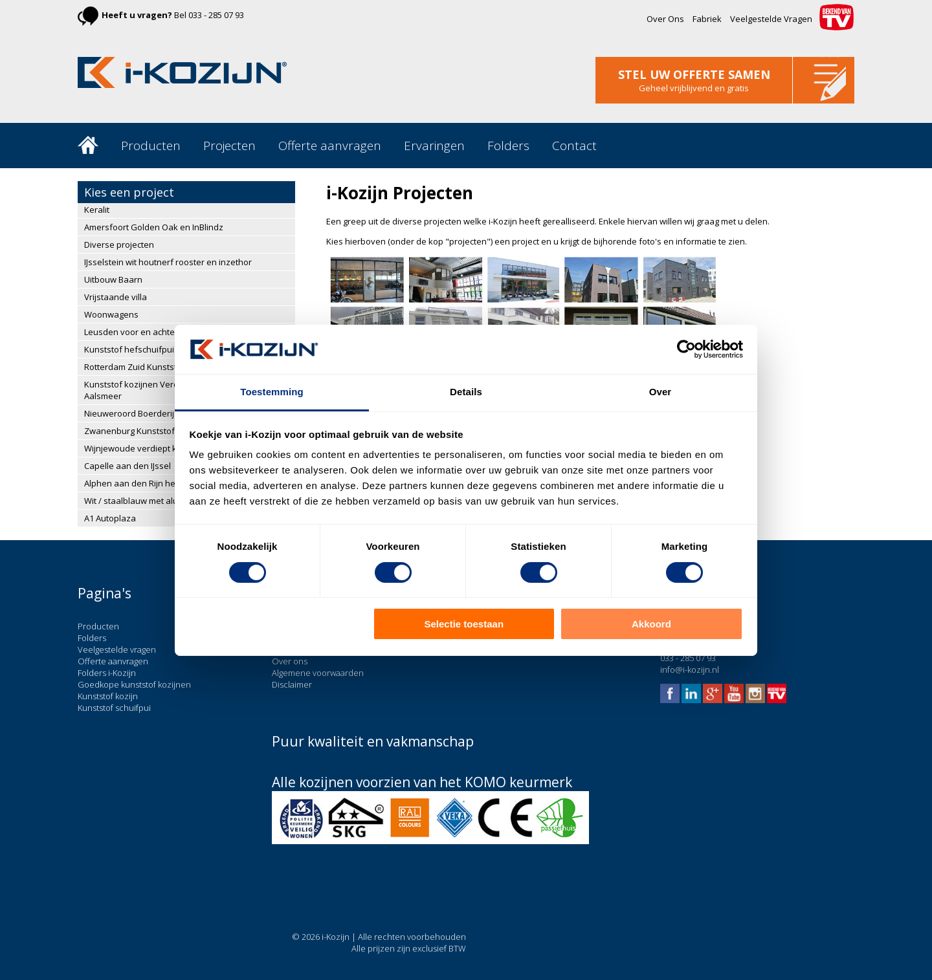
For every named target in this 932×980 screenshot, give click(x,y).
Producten (151, 145)
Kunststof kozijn (108, 696)
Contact (574, 145)
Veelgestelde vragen (117, 649)
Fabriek (707, 19)
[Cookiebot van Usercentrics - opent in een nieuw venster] (686, 349)
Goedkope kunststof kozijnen (134, 684)
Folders (508, 145)
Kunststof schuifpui (114, 707)
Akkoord (651, 623)
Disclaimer (292, 684)
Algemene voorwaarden (318, 673)
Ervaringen (434, 145)
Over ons (289, 661)
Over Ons (665, 19)
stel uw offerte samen (694, 74)
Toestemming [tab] (272, 391)
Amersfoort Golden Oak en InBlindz (153, 227)
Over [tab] (660, 391)
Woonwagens (111, 314)
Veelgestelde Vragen (771, 19)
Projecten (229, 145)
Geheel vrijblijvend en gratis (694, 88)
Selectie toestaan (464, 623)
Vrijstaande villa (115, 297)
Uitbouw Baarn (113, 279)
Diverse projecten (119, 244)
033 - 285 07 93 (216, 15)
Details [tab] (466, 391)
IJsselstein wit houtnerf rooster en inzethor (168, 262)
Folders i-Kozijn (107, 673)
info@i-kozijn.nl (689, 669)
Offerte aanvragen (329, 145)
